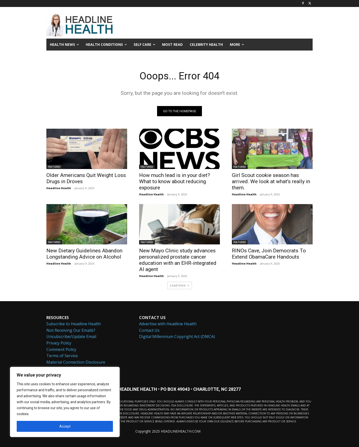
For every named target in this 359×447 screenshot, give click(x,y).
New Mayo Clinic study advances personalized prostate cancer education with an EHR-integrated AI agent (177, 260)
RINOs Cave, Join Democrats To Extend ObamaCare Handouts (269, 254)
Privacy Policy (58, 343)
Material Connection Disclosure (75, 362)
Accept (65, 426)
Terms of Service (62, 355)
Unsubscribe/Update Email (71, 336)
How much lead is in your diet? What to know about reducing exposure (174, 181)
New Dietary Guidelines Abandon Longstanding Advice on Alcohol (84, 254)
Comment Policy (61, 349)
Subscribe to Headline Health (73, 324)
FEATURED (54, 166)
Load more (179, 285)
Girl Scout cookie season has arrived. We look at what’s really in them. (271, 181)
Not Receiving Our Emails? (70, 330)
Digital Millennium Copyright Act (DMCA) (177, 336)
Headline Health (58, 188)
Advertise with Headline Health (167, 324)
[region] (65, 402)
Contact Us (149, 330)
